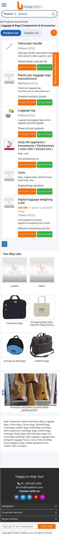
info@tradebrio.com (31, 487)
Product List (10, 33)
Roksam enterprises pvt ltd (34, 228)
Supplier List (31, 33)
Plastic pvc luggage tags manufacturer (34, 76)
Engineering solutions (31, 185)
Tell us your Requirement (55, 69)
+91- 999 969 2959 (31, 483)
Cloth (21, 172)
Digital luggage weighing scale (35, 201)
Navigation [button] (29, 506)
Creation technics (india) (32, 96)
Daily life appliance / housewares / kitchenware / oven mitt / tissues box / (36, 145)
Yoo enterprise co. (28, 158)
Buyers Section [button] (29, 519)
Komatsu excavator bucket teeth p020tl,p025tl (29, 408)
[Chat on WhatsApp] (45, 67)
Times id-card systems (31, 128)
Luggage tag (26, 110)
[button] (3, 392)
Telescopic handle (30, 43)
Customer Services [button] (29, 512)
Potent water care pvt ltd (32, 61)
